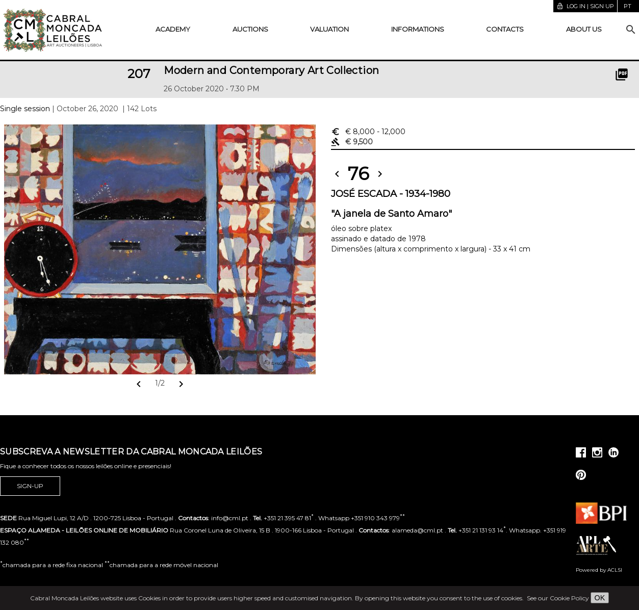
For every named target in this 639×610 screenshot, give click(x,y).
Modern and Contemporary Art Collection (271, 70)
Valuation (329, 29)
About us (584, 29)
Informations (417, 29)
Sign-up (30, 486)
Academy (173, 29)
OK (600, 598)
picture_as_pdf (622, 74)
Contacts (505, 29)
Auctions (250, 29)
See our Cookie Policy (558, 598)
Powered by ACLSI (599, 570)
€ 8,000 (368, 131)
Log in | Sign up (585, 6)
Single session (25, 108)
